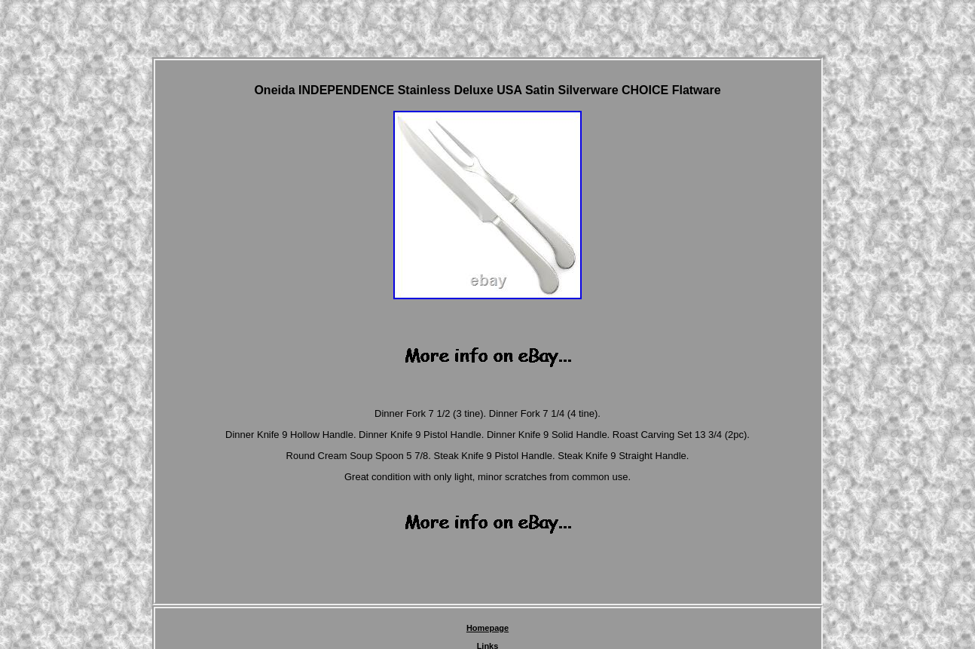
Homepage (487, 627)
